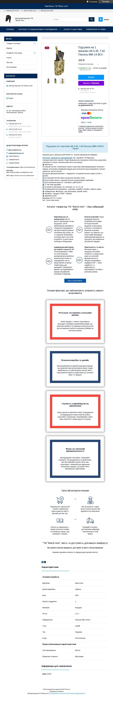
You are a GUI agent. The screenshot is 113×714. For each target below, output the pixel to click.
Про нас (9, 35)
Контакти (22, 35)
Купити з (91, 83)
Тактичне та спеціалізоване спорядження (37, 29)
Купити (91, 77)
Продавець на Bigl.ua (56, 691)
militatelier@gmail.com (16, 153)
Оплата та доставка (73, 29)
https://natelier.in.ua (14, 150)
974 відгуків (93, 1)
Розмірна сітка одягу (14, 53)
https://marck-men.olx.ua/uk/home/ (22, 175)
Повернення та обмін (96, 29)
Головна (10, 29)
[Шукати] (91, 19)
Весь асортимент (75, 281)
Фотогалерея (36, 35)
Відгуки (9, 48)
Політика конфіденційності (76, 693)
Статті (8, 58)
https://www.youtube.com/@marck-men (19, 172)
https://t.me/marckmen (27, 167)
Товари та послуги (13, 43)
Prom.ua (67, 689)
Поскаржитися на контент (58, 693)
